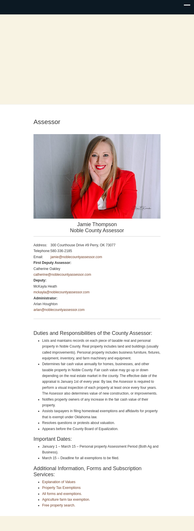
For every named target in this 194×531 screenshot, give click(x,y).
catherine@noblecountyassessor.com (62, 275)
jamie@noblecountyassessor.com (76, 257)
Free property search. (58, 505)
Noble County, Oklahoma (97, 59)
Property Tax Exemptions (61, 488)
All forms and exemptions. (62, 494)
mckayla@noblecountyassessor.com (61, 292)
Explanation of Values (58, 482)
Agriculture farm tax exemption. (66, 500)
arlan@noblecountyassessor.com (59, 310)
